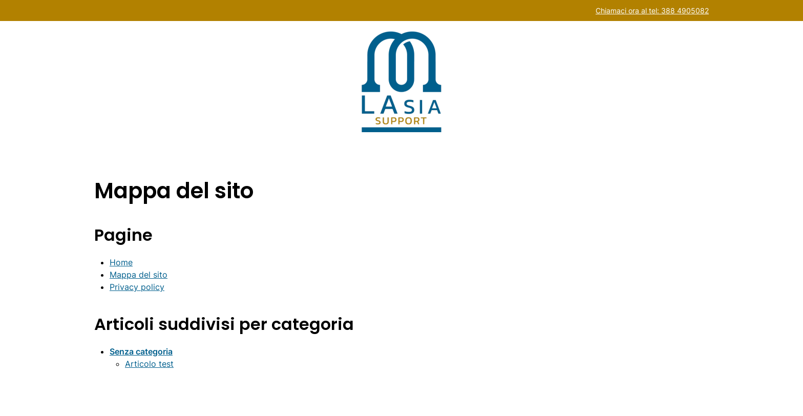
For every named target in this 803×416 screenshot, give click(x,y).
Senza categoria (141, 351)
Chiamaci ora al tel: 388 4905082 (652, 10)
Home (121, 262)
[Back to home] (401, 81)
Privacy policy (137, 287)
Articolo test (149, 364)
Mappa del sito (138, 274)
